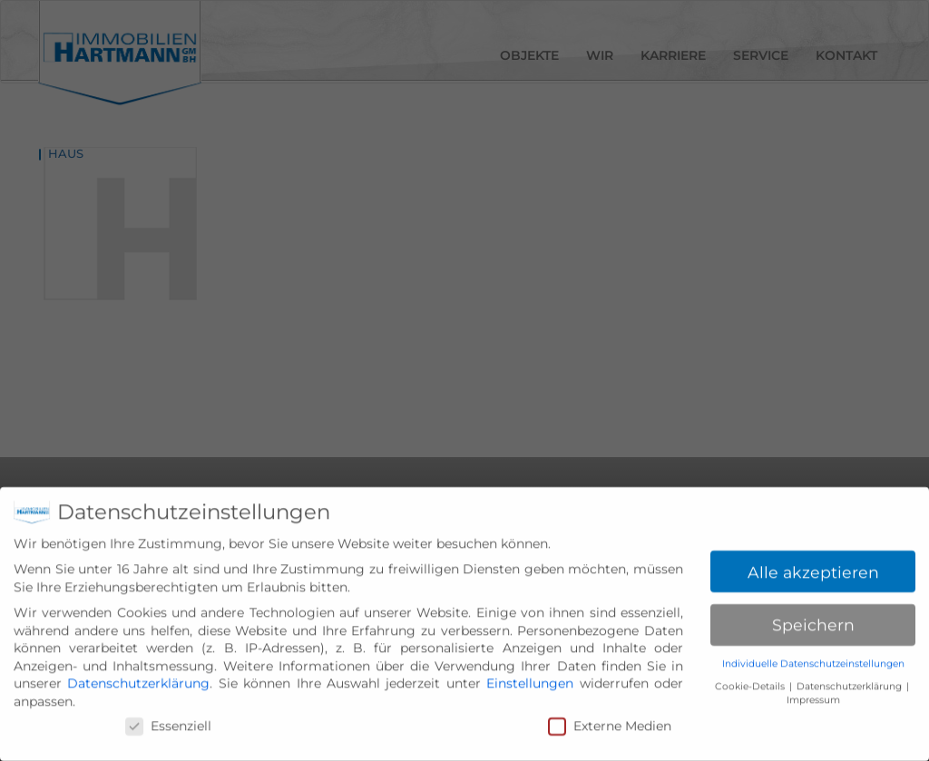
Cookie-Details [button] (751, 692)
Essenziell (168, 732)
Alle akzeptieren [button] (813, 578)
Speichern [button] (813, 631)
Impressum (813, 706)
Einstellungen (529, 690)
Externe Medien (609, 732)
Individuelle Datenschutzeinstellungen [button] (813, 671)
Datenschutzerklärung (138, 690)
